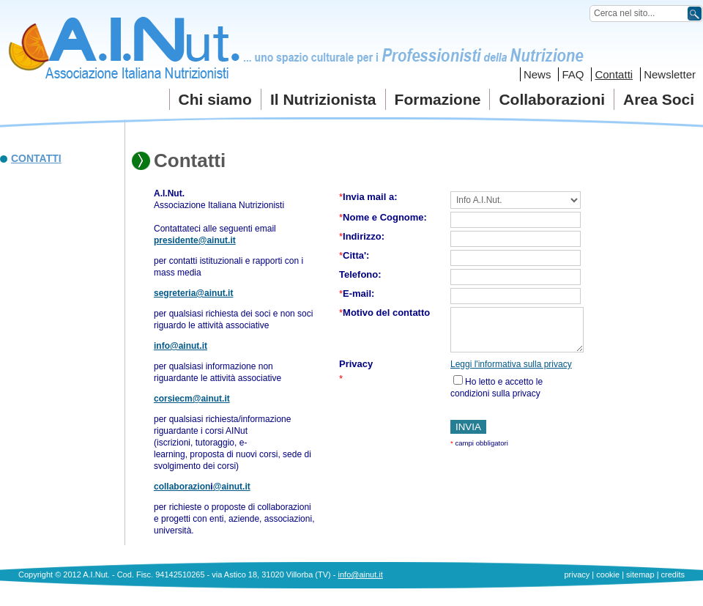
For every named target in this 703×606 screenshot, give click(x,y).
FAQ (573, 74)
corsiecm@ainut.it (192, 398)
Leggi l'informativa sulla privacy (511, 364)
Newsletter (670, 74)
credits (673, 574)
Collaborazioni (552, 99)
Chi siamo (215, 99)
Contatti (614, 74)
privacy (576, 574)
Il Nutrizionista (323, 99)
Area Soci (658, 99)
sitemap (640, 574)
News (537, 74)
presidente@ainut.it (195, 240)
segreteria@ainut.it (193, 293)
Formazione (438, 99)
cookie (608, 574)
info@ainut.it (180, 346)
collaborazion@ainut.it (202, 486)
